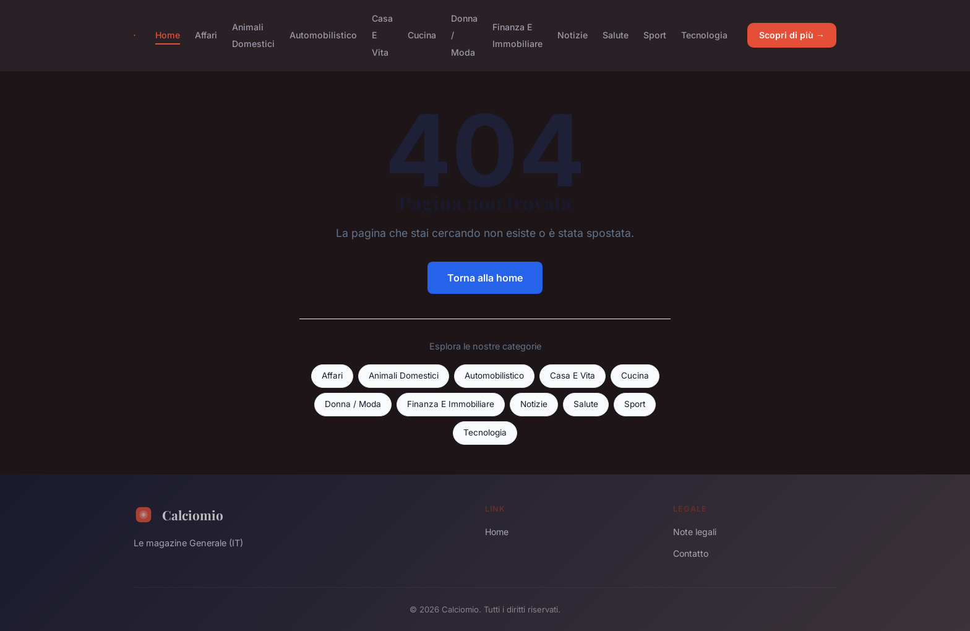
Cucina (422, 35)
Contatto (690, 553)
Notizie (572, 35)
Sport (654, 35)
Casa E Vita (572, 375)
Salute (616, 35)
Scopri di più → (792, 35)
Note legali (694, 531)
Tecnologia (704, 35)
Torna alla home (485, 278)
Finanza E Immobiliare (517, 35)
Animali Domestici (253, 35)
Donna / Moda (353, 404)
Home (167, 35)
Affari (206, 35)
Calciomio (178, 515)
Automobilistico (323, 35)
